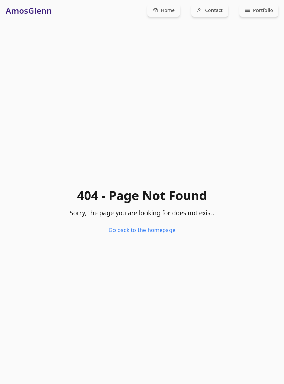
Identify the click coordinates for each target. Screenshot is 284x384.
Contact (210, 10)
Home (164, 10)
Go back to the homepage (142, 230)
